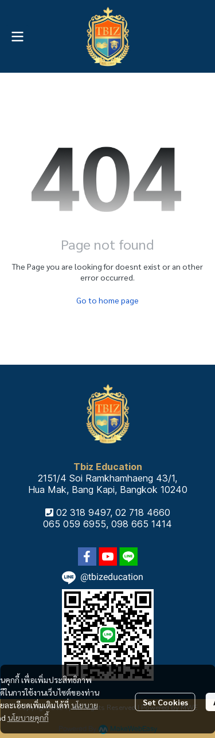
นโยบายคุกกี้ (28, 717)
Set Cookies (165, 702)
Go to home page (107, 300)
